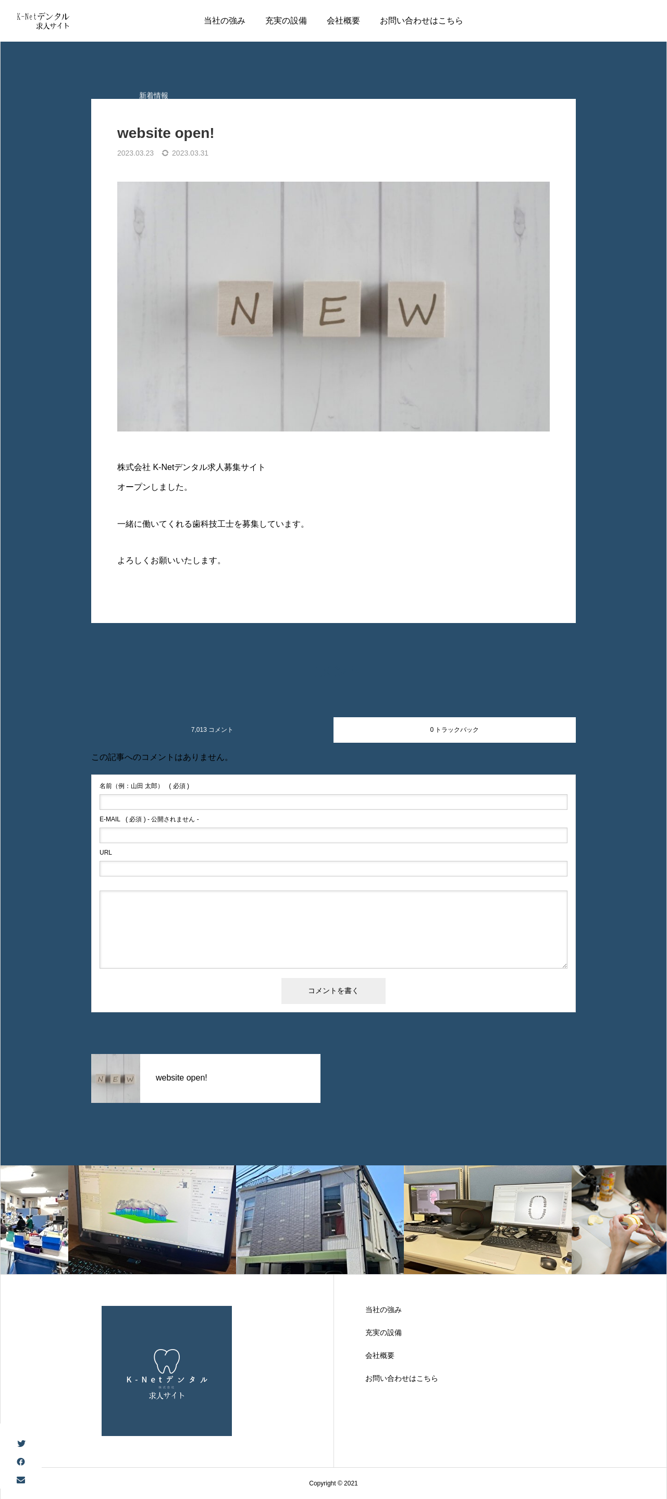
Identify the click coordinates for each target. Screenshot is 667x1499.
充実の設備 (286, 20)
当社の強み (224, 20)
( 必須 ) (144, 786)
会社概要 (343, 20)
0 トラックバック (454, 729)
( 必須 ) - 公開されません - (149, 819)
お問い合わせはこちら (421, 20)
